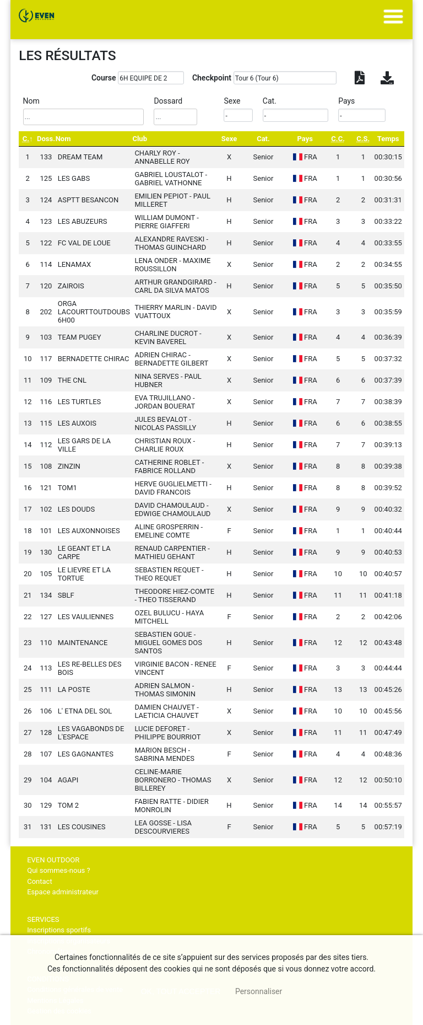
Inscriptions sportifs (59, 930)
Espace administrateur (63, 892)
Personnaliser (258, 991)
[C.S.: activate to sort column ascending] (363, 138)
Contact (39, 881)
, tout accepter (181, 991)
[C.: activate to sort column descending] (27, 138)
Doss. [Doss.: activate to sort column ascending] (46, 139)
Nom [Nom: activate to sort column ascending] (63, 139)
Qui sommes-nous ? (58, 870)
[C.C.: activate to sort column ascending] (338, 138)
